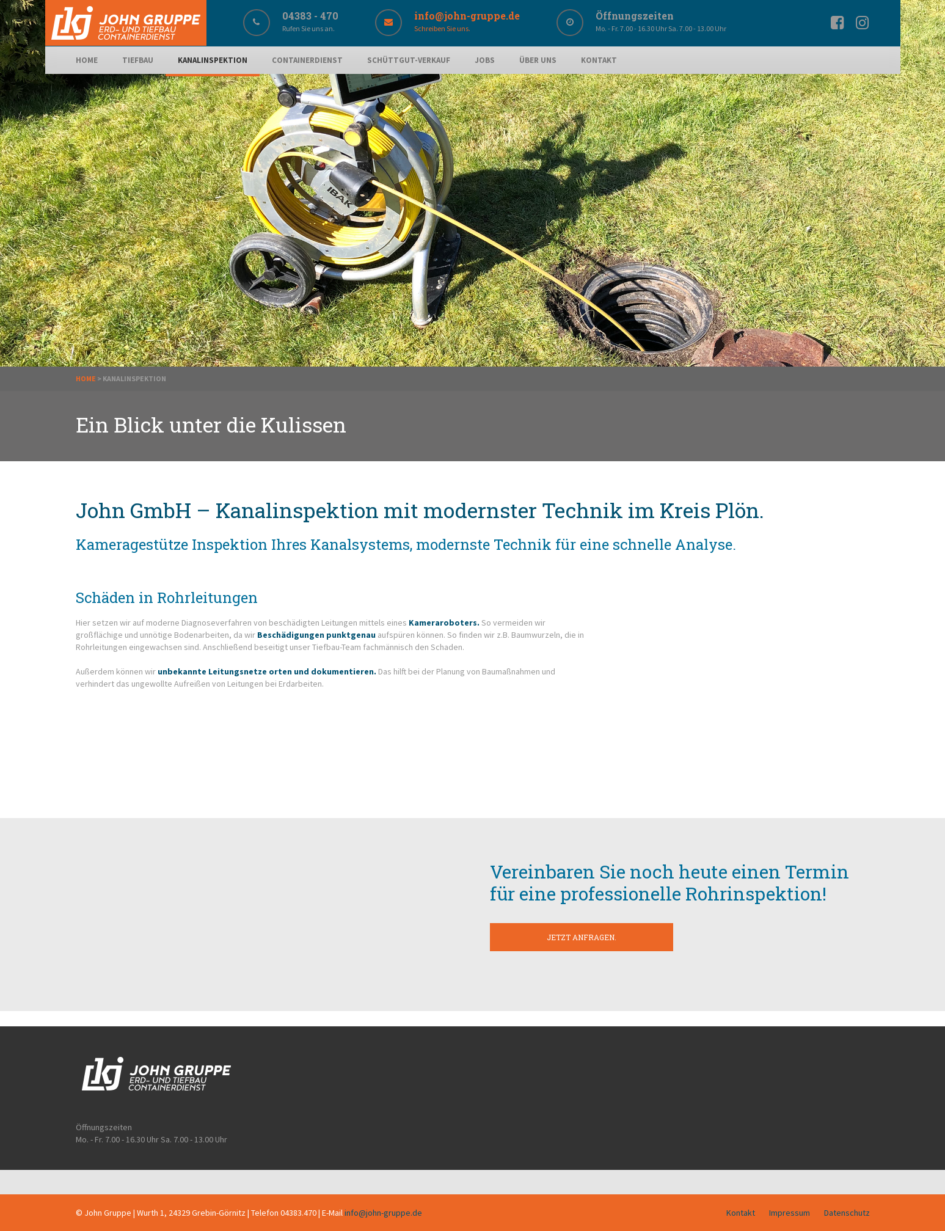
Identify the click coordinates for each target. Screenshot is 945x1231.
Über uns (537, 60)
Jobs (485, 60)
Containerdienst (307, 60)
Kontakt (599, 60)
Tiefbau (137, 60)
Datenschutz (847, 1212)
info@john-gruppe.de (383, 1212)
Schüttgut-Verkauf (408, 60)
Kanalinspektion (212, 60)
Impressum (789, 1212)
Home (87, 60)
